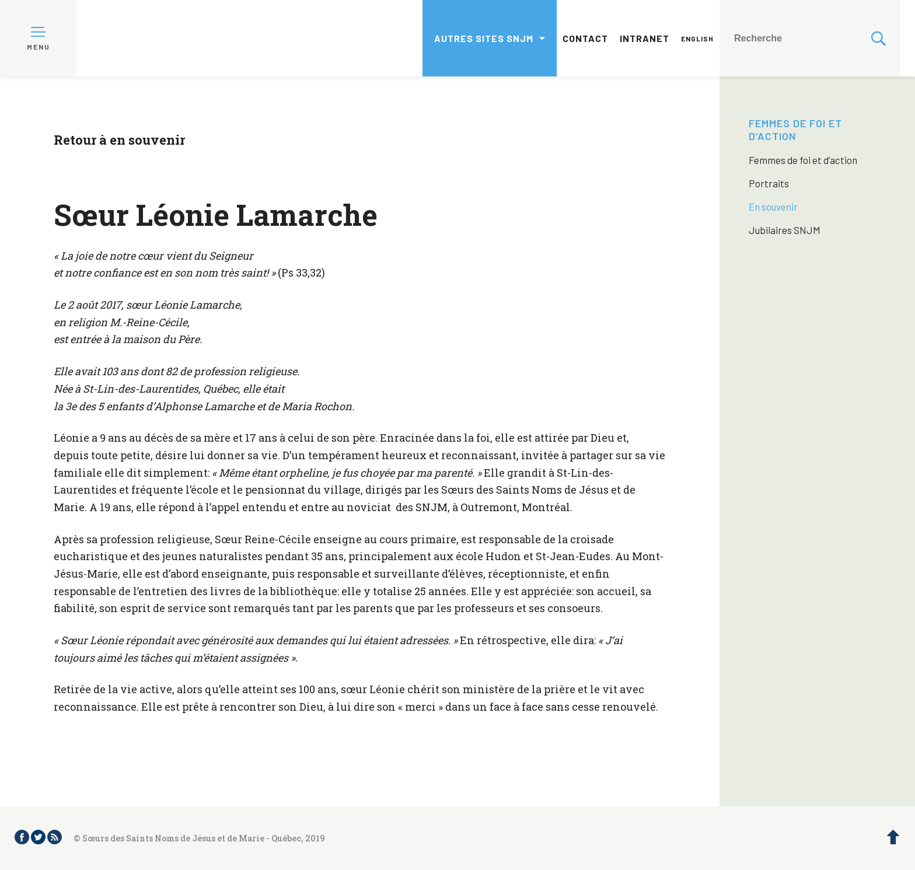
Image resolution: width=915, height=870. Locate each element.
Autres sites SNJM (483, 38)
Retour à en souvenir (119, 139)
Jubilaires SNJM (784, 230)
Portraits (769, 183)
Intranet (644, 38)
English (697, 38)
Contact (585, 38)
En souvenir (773, 206)
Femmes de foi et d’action (795, 129)
